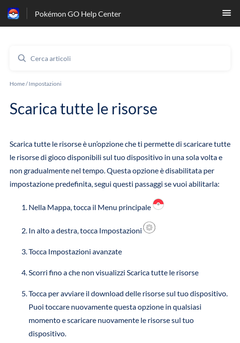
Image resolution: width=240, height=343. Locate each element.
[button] (226, 15)
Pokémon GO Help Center (78, 13)
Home (17, 83)
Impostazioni (45, 83)
